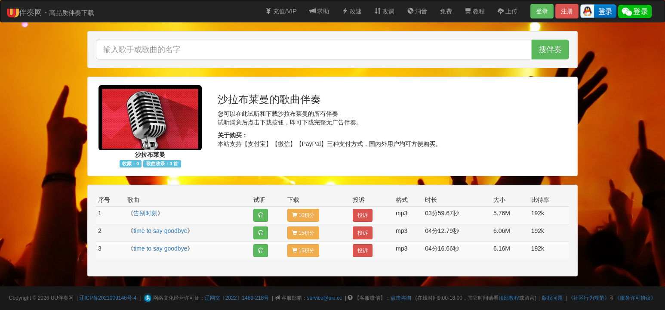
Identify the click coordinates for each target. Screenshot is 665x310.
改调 (384, 11)
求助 (319, 11)
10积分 (303, 215)
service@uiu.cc (324, 298)
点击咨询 (401, 298)
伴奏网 (66, 298)
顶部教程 (509, 298)
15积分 (303, 233)
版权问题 (552, 298)
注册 (567, 11)
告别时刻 (145, 213)
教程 (475, 11)
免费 (446, 11)
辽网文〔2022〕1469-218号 (237, 298)
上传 (507, 11)
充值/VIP (280, 11)
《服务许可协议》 (635, 298)
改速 (352, 11)
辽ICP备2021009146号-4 (107, 298)
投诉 (362, 215)
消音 (417, 11)
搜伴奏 (550, 49)
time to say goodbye (160, 230)
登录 (542, 11)
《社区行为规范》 (589, 298)
